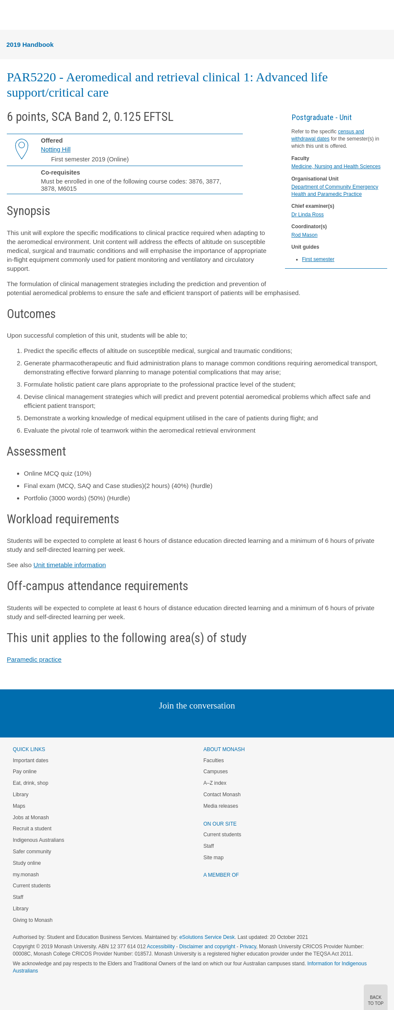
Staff (18, 897)
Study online (27, 863)
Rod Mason (304, 235)
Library (21, 795)
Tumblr (220, 722)
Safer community (32, 852)
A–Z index (215, 783)
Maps (19, 806)
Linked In (154, 722)
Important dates (30, 760)
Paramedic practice (34, 659)
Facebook (188, 722)
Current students (32, 886)
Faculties (214, 760)
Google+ (203, 722)
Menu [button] (11, 15)
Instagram (136, 722)
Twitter (172, 722)
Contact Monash (222, 795)
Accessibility (161, 947)
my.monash (26, 875)
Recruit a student (32, 829)
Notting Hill (56, 149)
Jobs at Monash (31, 818)
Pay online (25, 772)
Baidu (256, 722)
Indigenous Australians (38, 840)
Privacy (248, 947)
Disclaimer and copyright (207, 947)
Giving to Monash (32, 920)
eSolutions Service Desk (207, 937)
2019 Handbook (30, 44)
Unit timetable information (70, 564)
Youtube (237, 722)
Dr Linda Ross (307, 215)
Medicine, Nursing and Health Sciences (335, 166)
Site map (214, 858)
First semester (318, 259)
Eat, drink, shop (30, 783)
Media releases (221, 806)
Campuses (216, 772)
